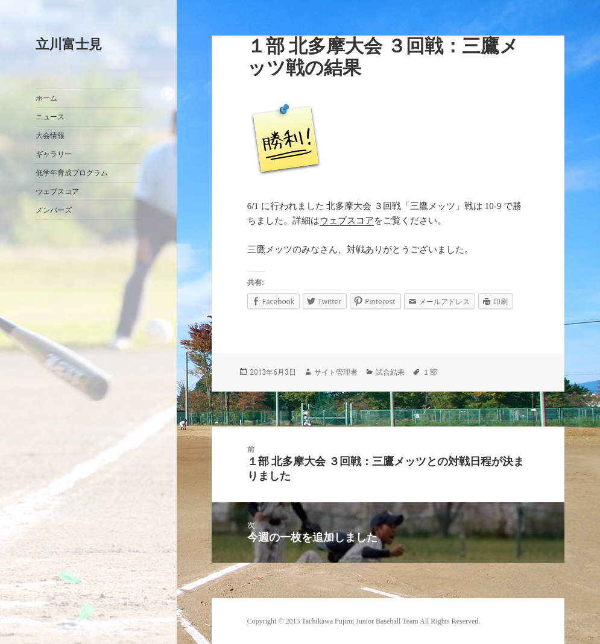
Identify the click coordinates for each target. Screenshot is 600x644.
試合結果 (390, 372)
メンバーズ (54, 210)
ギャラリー (54, 154)
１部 (430, 372)
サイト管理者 (336, 372)
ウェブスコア (57, 191)
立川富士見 (69, 44)
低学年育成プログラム (72, 173)
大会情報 (50, 135)
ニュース (50, 117)
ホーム (46, 98)
